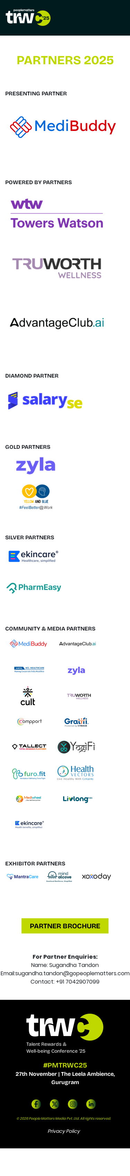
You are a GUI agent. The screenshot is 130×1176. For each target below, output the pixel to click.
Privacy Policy (63, 1131)
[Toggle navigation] (117, 18)
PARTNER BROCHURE (65, 926)
